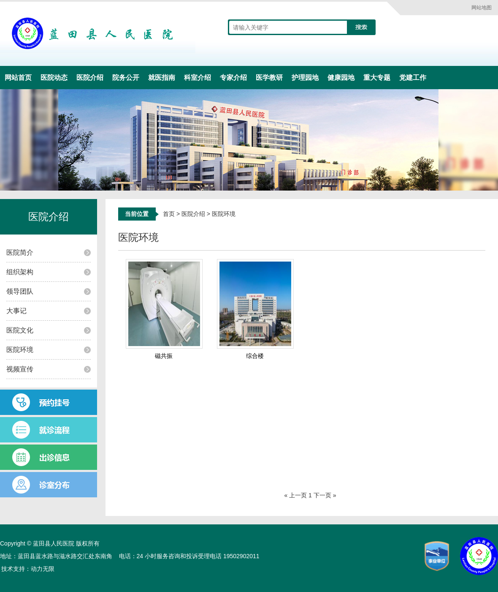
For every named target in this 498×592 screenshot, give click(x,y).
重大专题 (376, 77)
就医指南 (161, 77)
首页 (169, 213)
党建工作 (412, 77)
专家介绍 (233, 77)
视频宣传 (19, 369)
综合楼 (255, 355)
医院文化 (19, 330)
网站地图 (481, 8)
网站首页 (18, 77)
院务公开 (125, 77)
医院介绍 (89, 77)
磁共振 (164, 355)
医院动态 (54, 77)
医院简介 (19, 252)
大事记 (16, 310)
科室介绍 (197, 77)
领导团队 (19, 291)
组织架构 (19, 272)
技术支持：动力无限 (27, 568)
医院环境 (19, 349)
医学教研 (269, 77)
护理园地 (305, 77)
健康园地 (341, 77)
